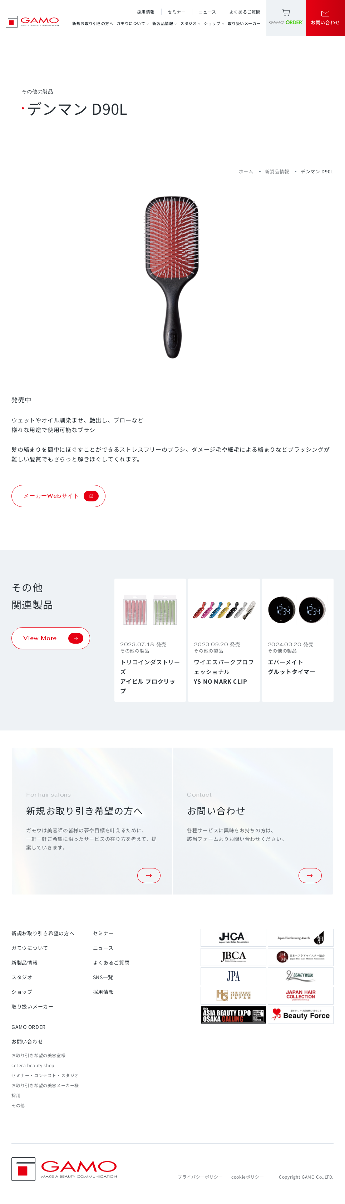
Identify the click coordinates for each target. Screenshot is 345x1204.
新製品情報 (164, 23)
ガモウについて (133, 23)
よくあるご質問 (245, 12)
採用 (15, 1095)
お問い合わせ (27, 1041)
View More (53, 638)
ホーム (246, 171)
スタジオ (190, 23)
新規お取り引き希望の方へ (42, 933)
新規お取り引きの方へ (93, 23)
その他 (18, 1105)
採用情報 (146, 12)
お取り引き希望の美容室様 (38, 1055)
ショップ (214, 23)
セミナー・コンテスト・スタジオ (45, 1075)
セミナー (177, 12)
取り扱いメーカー (244, 23)
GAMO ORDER (28, 1026)
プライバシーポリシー (200, 1177)
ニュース (207, 12)
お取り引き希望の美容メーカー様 (45, 1085)
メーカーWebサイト (61, 496)
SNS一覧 (103, 977)
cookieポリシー (247, 1177)
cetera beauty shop (32, 1065)
